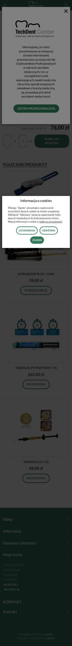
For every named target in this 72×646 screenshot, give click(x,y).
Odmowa (48, 230)
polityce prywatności (50, 221)
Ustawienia (27, 230)
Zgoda (37, 240)
